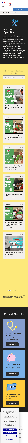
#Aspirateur (8, 176)
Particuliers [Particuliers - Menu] (21, 10)
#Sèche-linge (8, 87)
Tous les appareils (10, 77)
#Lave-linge (8, 117)
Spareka (10, 296)
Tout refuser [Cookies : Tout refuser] (9, 432)
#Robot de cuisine (9, 147)
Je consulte (12, 344)
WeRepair (16, 296)
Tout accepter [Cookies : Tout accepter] (10, 429)
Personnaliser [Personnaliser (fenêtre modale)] (9, 436)
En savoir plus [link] (10, 439)
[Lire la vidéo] (14, 96)
